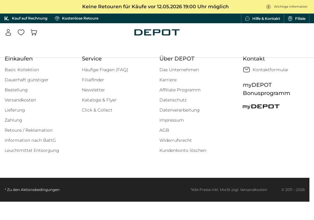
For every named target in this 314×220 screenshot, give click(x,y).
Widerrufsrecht (175, 140)
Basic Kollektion (22, 69)
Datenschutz (173, 100)
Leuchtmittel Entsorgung (32, 150)
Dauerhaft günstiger (27, 79)
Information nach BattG (30, 140)
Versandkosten (20, 100)
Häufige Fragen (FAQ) (105, 69)
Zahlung (13, 120)
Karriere (168, 79)
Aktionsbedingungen (40, 189)
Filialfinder (93, 79)
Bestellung (16, 90)
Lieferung (15, 110)
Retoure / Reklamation (29, 130)
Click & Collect (97, 110)
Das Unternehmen (179, 69)
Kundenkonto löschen (182, 150)
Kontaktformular (271, 69)
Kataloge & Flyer (99, 100)
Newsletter (93, 90)
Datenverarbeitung (179, 110)
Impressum (171, 120)
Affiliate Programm (180, 90)
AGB (164, 130)
